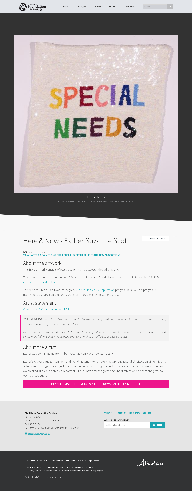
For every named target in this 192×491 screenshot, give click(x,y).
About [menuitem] (111, 7)
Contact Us (96, 460)
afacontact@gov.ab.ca (37, 434)
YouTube (147, 412)
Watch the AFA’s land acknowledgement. (44, 477)
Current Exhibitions (85, 255)
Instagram (134, 412)
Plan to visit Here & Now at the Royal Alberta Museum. (96, 384)
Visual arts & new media (37, 255)
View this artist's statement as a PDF (46, 309)
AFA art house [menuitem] (128, 6)
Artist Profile (62, 255)
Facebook (121, 412)
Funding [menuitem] (79, 7)
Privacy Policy (83, 460)
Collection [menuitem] (96, 7)
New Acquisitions (109, 255)
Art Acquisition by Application (95, 290)
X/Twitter (108, 412)
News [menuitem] (65, 6)
